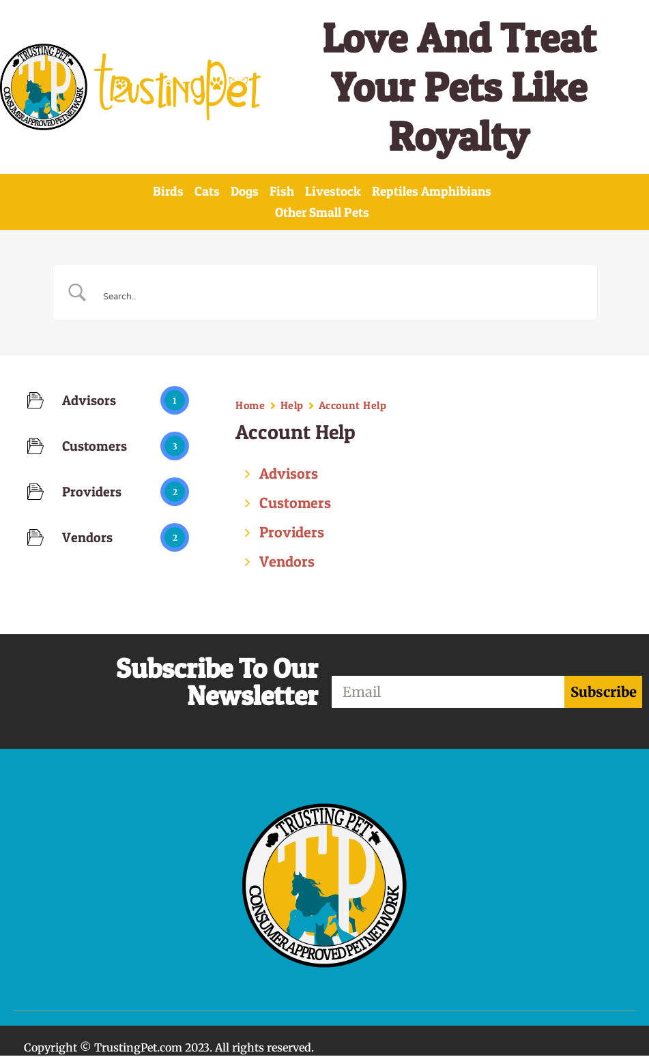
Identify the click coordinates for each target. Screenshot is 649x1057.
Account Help (353, 406)
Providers (291, 533)
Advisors (288, 474)
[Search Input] (342, 294)
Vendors (287, 562)
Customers (295, 504)
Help (292, 406)
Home (250, 406)
